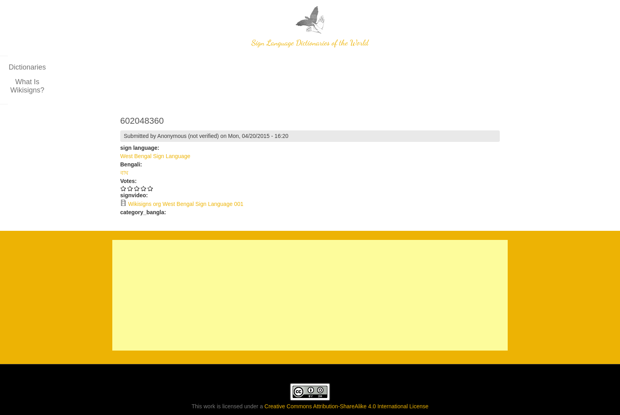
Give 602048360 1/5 (123, 165)
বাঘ (124, 150)
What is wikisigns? (333, 67)
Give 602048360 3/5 (137, 165)
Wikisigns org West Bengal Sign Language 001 (186, 181)
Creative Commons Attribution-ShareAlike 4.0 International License (347, 383)
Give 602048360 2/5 (130, 165)
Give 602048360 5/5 (150, 165)
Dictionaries (274, 67)
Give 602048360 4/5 (143, 165)
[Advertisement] (310, 272)
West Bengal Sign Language (155, 133)
